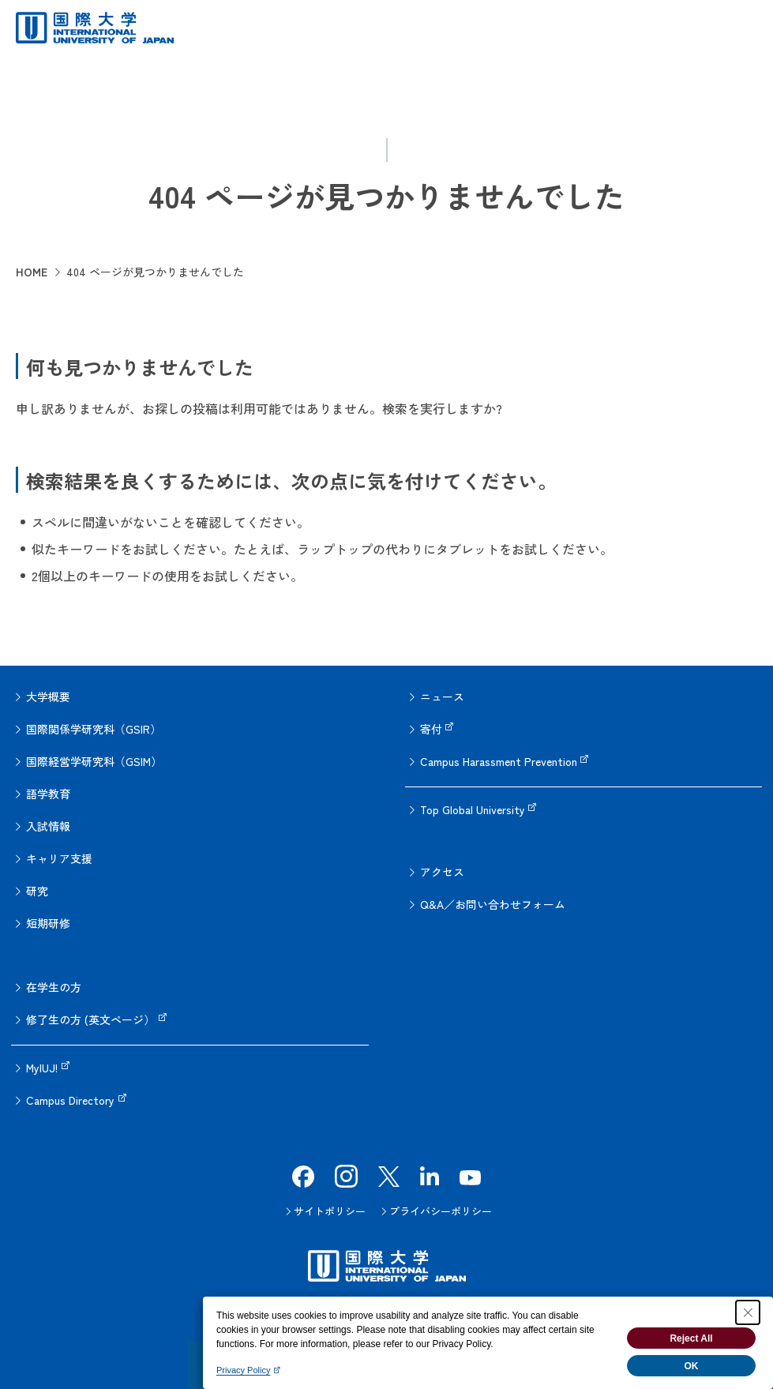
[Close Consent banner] (748, 1312)
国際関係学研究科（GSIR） (93, 729)
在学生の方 (53, 987)
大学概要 (48, 696)
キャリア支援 (59, 858)
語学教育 (48, 793)
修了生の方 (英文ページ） (90, 1019)
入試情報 (48, 826)
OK (692, 1366)
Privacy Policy (243, 1370)
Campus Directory (70, 1100)
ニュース (442, 696)
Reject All (691, 1338)
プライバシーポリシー (440, 1210)
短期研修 (48, 923)
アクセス (442, 872)
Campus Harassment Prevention (498, 761)
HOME (31, 272)
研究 (37, 891)
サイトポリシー (330, 1210)
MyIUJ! (42, 1068)
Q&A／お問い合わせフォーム (492, 904)
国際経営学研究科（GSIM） (94, 761)
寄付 (431, 729)
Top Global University (472, 809)
